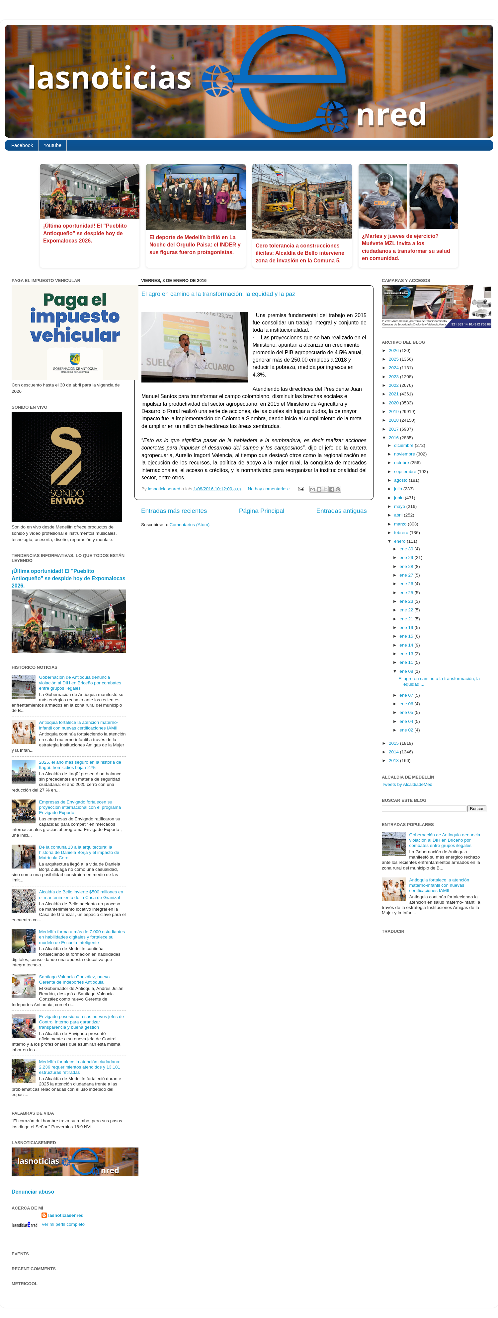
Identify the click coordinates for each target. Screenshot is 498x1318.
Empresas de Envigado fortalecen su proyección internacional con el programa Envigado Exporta (80, 807)
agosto (401, 480)
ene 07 (406, 695)
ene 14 (406, 645)
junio (399, 497)
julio (398, 488)
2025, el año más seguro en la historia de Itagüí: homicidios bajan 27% (80, 765)
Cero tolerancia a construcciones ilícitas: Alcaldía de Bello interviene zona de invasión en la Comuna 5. (300, 253)
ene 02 (406, 730)
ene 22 (406, 609)
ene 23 (406, 601)
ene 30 (406, 548)
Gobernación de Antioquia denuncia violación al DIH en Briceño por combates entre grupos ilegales (80, 682)
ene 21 (406, 618)
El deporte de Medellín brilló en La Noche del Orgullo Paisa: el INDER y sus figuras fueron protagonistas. (195, 245)
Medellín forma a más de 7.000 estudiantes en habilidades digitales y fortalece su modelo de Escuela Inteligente (82, 937)
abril (399, 515)
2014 (394, 751)
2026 (394, 350)
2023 (394, 376)
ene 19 (406, 627)
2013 (394, 760)
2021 (394, 393)
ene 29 (406, 557)
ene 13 (406, 653)
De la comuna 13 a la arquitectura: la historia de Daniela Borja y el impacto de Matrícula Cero (79, 852)
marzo (401, 523)
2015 (394, 743)
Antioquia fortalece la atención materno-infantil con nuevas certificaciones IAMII (78, 725)
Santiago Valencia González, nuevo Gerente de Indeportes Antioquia (74, 979)
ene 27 (406, 575)
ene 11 (406, 662)
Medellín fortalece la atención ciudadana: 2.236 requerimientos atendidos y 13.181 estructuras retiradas (79, 1067)
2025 (394, 359)
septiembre (406, 471)
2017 (394, 429)
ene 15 (406, 636)
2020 (394, 402)
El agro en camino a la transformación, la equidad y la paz (218, 294)
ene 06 (406, 703)
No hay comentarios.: (269, 488)
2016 (394, 437)
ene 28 (406, 566)
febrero (402, 532)
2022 (394, 385)
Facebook (22, 145)
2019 (394, 411)
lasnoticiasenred (66, 1215)
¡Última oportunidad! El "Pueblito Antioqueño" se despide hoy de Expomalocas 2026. (85, 233)
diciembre (404, 445)
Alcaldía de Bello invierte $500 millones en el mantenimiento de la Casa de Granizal (81, 894)
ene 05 (406, 712)
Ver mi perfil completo (63, 1224)
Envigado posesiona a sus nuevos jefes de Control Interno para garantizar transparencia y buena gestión (81, 1022)
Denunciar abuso (33, 1192)
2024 (394, 367)
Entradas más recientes (174, 510)
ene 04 (406, 721)
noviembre (405, 453)
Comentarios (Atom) (190, 524)
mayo (400, 506)
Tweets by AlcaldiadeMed (407, 784)
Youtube (52, 145)
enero (400, 541)
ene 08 (406, 671)
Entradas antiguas (341, 510)
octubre (402, 462)
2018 (394, 420)
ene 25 (406, 592)
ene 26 (406, 583)
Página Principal (262, 510)
